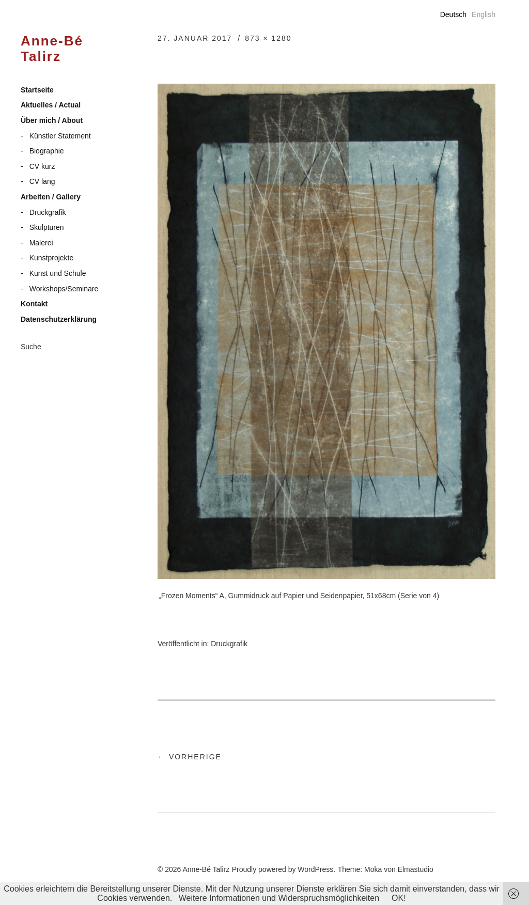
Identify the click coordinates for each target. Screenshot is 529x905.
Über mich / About (52, 120)
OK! (399, 898)
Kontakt (34, 304)
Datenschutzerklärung (59, 319)
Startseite (37, 90)
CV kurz (42, 166)
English (483, 14)
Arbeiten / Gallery (51, 197)
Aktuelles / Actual (51, 105)
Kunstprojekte (51, 258)
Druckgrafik (47, 212)
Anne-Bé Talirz (52, 49)
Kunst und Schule (57, 273)
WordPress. (316, 869)
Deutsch (453, 14)
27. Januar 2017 (195, 38)
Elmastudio (415, 869)
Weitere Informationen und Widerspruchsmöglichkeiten (279, 898)
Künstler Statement (60, 136)
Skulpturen (46, 227)
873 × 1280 (268, 38)
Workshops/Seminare (64, 289)
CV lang (42, 181)
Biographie (46, 151)
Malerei (41, 243)
